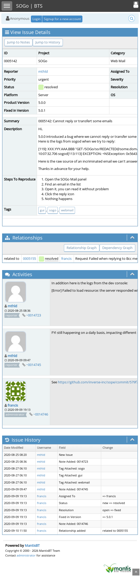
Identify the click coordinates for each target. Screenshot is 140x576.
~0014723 (33, 315)
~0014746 (40, 414)
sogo (52, 210)
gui (42, 210)
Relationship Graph (82, 247)
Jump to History (47, 42)
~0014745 (33, 364)
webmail (67, 210)
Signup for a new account (62, 19)
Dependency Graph (117, 247)
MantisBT (32, 545)
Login (36, 19)
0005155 (29, 258)
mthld (43, 71)
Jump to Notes (18, 42)
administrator (26, 555)
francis (66, 258)
